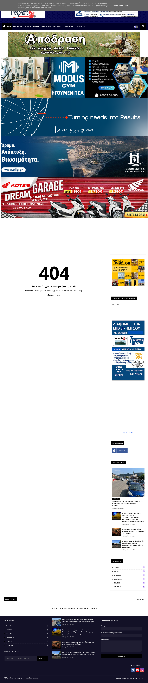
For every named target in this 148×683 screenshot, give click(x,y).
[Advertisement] (74, 235)
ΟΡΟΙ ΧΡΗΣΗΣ (138, 678)
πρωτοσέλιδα (128, 432)
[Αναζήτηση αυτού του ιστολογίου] (21, 658)
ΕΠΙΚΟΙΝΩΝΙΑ (68, 26)
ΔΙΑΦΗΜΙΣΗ (80, 26)
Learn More (118, 5)
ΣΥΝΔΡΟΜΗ (129, 587)
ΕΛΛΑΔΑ (36, 26)
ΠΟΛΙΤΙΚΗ (57, 26)
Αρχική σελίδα (54, 295)
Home (8, 26)
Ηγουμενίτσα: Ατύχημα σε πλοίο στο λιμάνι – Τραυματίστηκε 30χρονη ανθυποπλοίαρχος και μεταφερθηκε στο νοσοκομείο (133, 517)
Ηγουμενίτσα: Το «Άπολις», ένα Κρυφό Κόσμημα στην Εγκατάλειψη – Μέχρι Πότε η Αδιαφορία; (133, 544)
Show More (140, 599)
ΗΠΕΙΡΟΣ (27, 26)
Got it (128, 5)
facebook (121, 450)
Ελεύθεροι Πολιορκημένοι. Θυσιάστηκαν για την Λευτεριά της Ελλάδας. (133, 531)
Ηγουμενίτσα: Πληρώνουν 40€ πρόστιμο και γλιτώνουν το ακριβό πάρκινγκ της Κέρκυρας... (127, 503)
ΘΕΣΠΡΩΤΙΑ (17, 26)
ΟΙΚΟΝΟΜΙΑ (46, 26)
